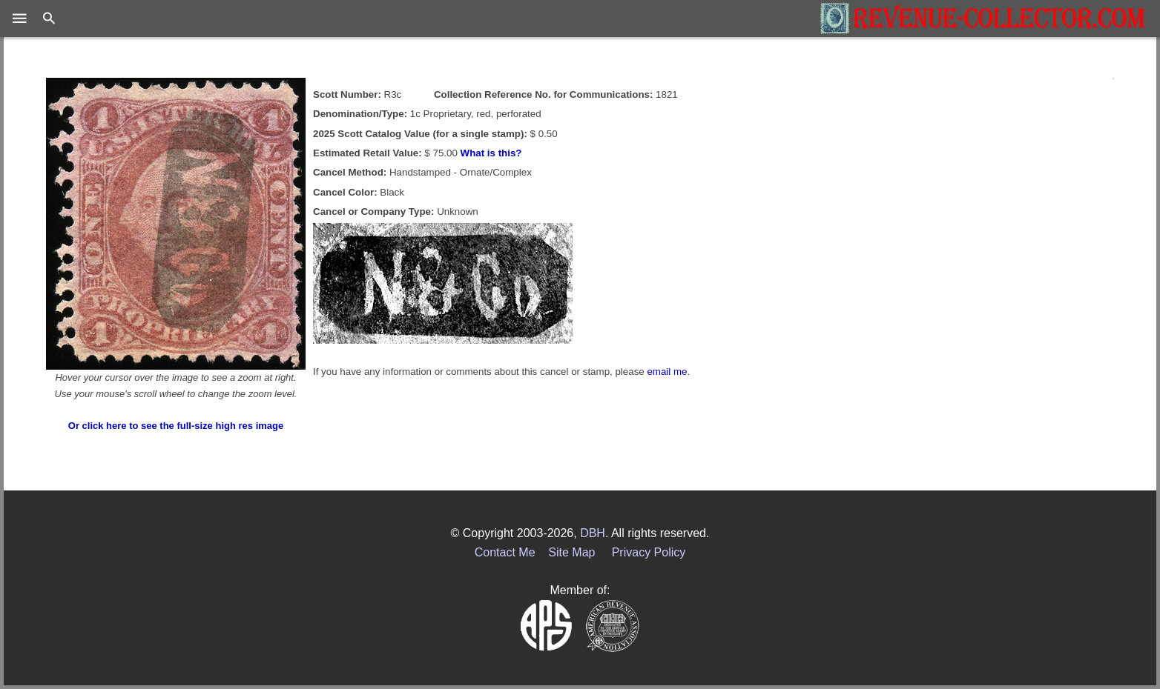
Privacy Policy (649, 552)
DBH (592, 533)
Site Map (571, 552)
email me (667, 371)
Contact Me (505, 552)
